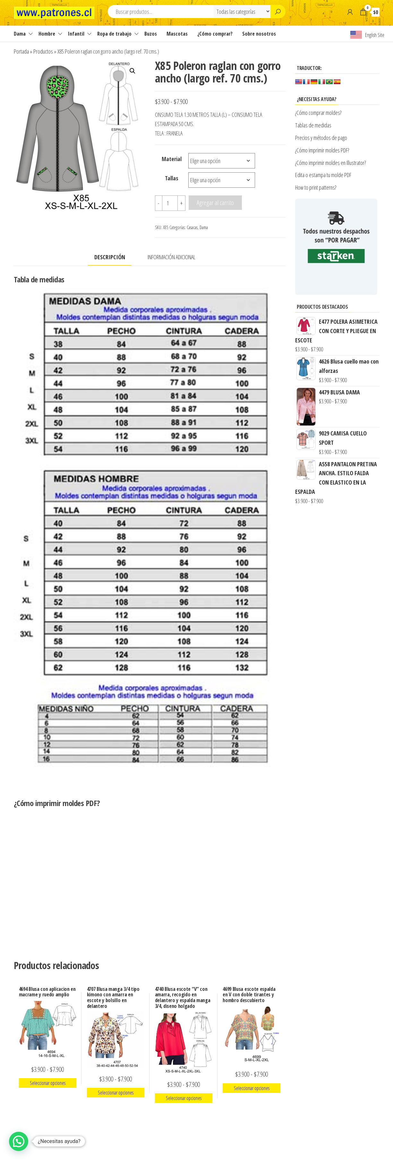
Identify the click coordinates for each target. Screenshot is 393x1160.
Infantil (76, 33)
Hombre (46, 33)
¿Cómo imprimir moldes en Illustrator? (330, 163)
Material (172, 159)
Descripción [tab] (109, 257)
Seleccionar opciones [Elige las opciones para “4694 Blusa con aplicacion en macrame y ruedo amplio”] (47, 1083)
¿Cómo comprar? (215, 33)
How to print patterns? (315, 187)
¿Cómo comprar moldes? (318, 112)
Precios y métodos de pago (321, 138)
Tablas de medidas (313, 125)
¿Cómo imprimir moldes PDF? (323, 150)
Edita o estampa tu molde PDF (323, 175)
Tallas (171, 178)
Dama (20, 33)
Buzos (150, 33)
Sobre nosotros (259, 33)
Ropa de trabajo (114, 33)
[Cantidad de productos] (170, 203)
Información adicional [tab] (171, 257)
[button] (132, 71)
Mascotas (177, 33)
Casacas (192, 227)
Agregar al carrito (215, 202)
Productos (43, 51)
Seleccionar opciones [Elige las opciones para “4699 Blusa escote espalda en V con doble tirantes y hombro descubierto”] (251, 1088)
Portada (21, 51)
